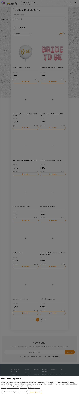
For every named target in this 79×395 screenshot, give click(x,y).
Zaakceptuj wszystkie (35, 392)
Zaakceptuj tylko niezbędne (10, 392)
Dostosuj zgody (23, 392)
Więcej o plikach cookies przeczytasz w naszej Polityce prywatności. (20, 388)
